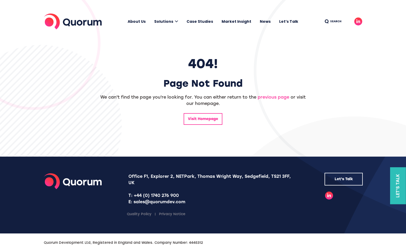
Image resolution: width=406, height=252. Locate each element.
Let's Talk (344, 179)
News (265, 21)
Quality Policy (139, 214)
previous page (273, 97)
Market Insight (236, 21)
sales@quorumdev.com (159, 201)
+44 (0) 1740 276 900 (156, 195)
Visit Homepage (203, 119)
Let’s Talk (288, 21)
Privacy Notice (172, 214)
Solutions (163, 21)
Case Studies (200, 21)
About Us (137, 21)
